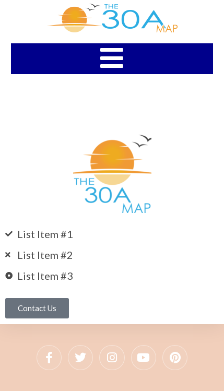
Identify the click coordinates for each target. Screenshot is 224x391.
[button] (37, 308)
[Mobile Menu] (111, 58)
